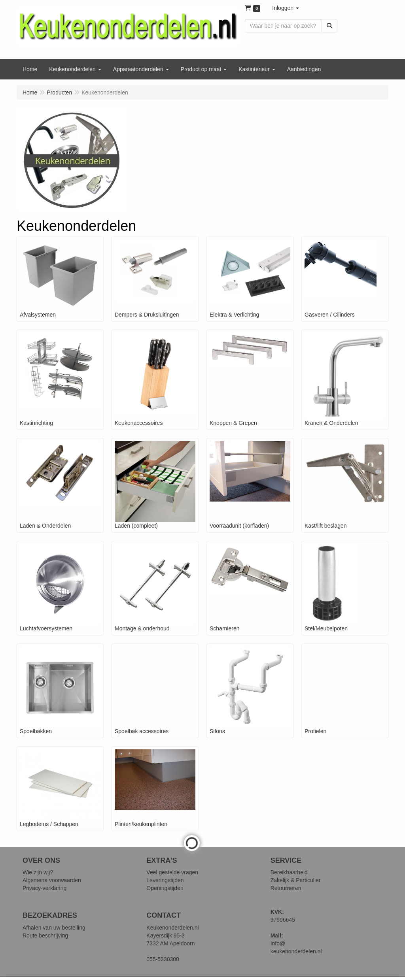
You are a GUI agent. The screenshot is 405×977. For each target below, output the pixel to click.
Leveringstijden (165, 880)
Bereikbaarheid (289, 872)
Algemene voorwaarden (52, 880)
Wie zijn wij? (38, 872)
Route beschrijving (45, 935)
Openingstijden (164, 888)
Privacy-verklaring (44, 888)
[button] (285, 8)
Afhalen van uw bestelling (54, 927)
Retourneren (286, 888)
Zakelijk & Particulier (296, 880)
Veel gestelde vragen (172, 872)
